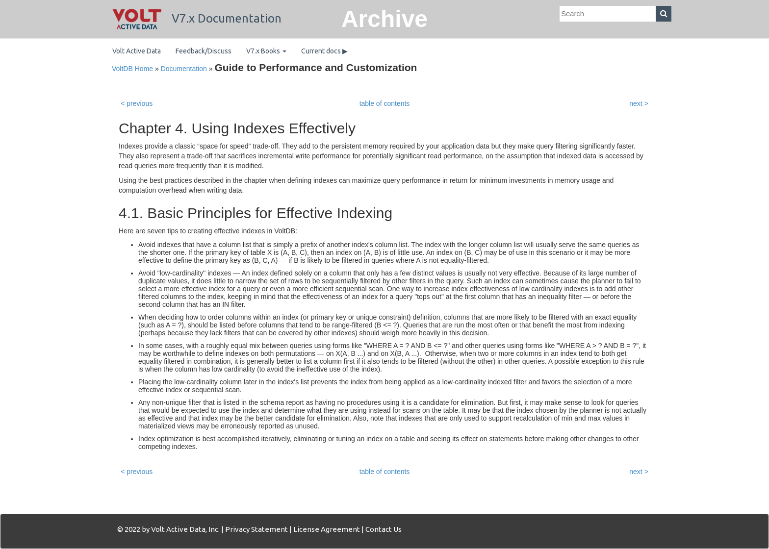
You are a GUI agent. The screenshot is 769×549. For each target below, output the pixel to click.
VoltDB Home (132, 69)
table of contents (384, 103)
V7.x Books (266, 51)
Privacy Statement (256, 529)
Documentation (184, 69)
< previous (137, 103)
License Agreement (326, 529)
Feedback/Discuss (203, 51)
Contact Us (383, 529)
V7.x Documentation (197, 18)
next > (638, 103)
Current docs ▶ (324, 51)
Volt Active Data (136, 51)
